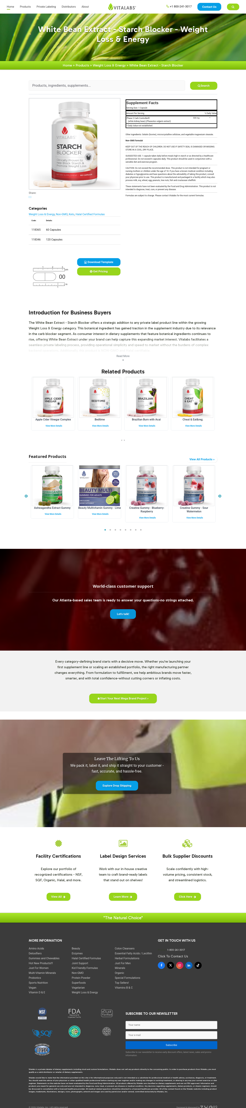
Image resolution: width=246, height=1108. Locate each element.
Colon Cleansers (125, 951)
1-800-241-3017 (176, 952)
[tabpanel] (52, 497)
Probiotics (35, 980)
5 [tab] (125, 532)
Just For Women (39, 970)
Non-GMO (62, 217)
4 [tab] (120, 532)
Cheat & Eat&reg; (193, 422)
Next (220, 499)
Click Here (187, 899)
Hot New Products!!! (41, 966)
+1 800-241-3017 (179, 6)
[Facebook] (161, 968)
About (85, 6)
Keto (71, 217)
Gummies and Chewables (44, 961)
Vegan (32, 990)
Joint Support (80, 966)
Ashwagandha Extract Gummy (52, 510)
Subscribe (171, 1047)
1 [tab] (105, 532)
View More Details (54, 428)
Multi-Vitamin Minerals (42, 975)
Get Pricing (99, 274)
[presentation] (121, 443)
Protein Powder (81, 980)
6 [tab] (130, 532)
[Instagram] (179, 968)
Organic (119, 975)
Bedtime (100, 422)
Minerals (120, 970)
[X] (170, 968)
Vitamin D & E (37, 995)
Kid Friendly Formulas (85, 970)
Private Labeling (46, 6)
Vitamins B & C (124, 990)
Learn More (123, 899)
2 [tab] (110, 532)
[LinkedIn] (188, 968)
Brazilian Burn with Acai (146, 422)
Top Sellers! (122, 985)
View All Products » (202, 462)
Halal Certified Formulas (90, 217)
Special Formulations (127, 980)
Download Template (98, 264)
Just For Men (123, 966)
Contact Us (209, 6)
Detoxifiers (35, 956)
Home (10, 6)
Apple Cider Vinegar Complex (53, 422)
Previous (26, 499)
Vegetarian (78, 990)
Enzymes (77, 956)
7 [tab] (135, 532)
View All (58, 899)
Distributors (69, 6)
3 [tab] (115, 532)
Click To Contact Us (173, 959)
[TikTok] (198, 968)
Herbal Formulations (127, 961)
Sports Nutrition (38, 985)
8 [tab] (141, 532)
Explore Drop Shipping (117, 788)
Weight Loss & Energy (109, 68)
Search (203, 88)
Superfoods (79, 985)
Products (25, 6)
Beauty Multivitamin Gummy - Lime (99, 510)
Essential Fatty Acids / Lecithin (133, 956)
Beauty (76, 951)
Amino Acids (36, 951)
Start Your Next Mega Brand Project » (122, 701)
